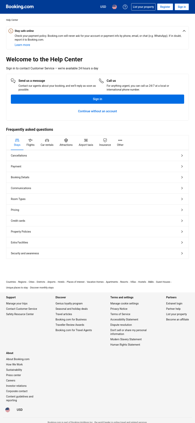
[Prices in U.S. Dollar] (19, 409)
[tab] (17, 142)
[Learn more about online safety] (22, 45)
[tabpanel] (97, 204)
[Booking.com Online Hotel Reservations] (20, 7)
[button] (97, 31)
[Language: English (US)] (7, 409)
